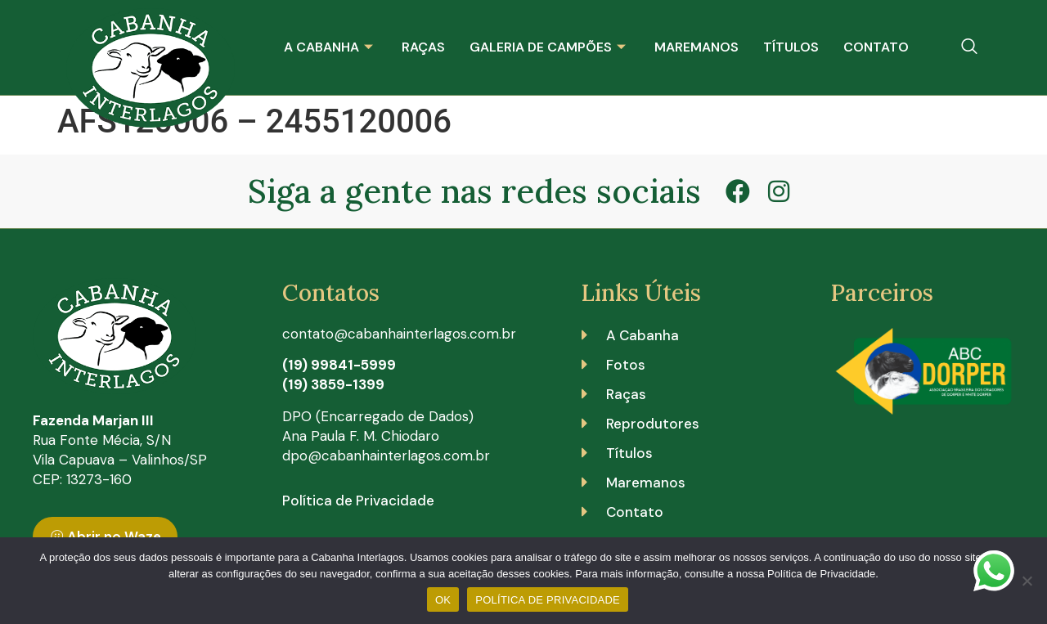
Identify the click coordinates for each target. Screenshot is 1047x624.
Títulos (791, 47)
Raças (423, 47)
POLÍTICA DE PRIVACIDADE (547, 600)
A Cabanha (330, 47)
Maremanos (696, 47)
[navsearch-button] (969, 47)
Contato (876, 47)
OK (443, 600)
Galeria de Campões (550, 47)
